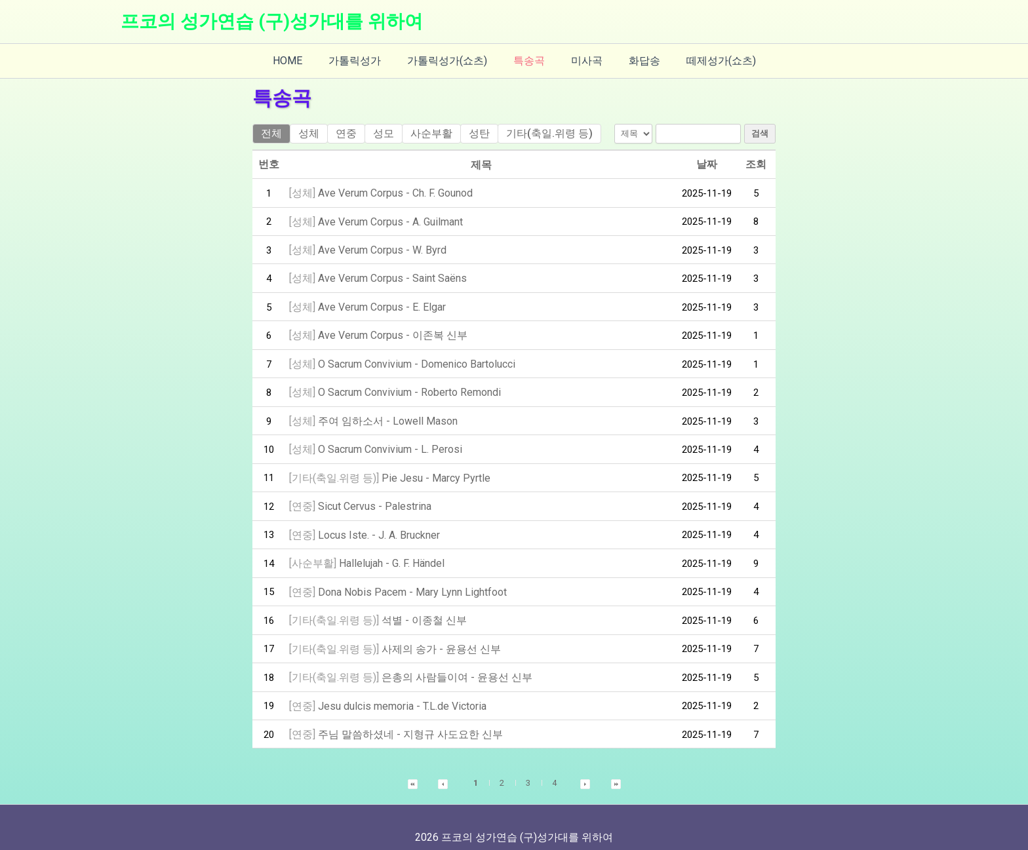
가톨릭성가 (365, 60)
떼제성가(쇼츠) (705, 60)
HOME (303, 60)
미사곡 (581, 60)
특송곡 (529, 60)
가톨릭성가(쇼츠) (452, 60)
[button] (413, 763)
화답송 (634, 60)
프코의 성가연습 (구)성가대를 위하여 (272, 21)
